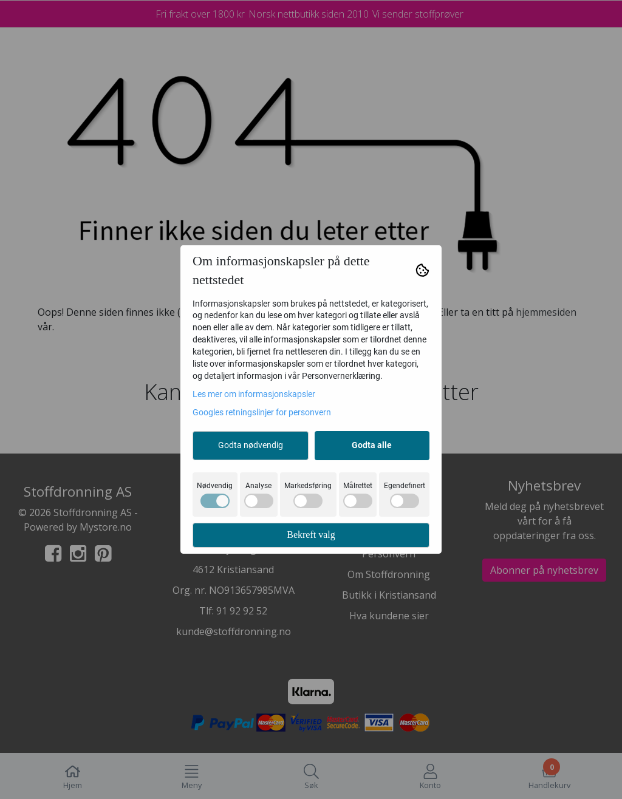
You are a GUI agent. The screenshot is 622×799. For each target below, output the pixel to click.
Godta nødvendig (250, 445)
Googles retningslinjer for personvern (262, 412)
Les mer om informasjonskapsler (254, 394)
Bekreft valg (311, 534)
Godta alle (372, 445)
